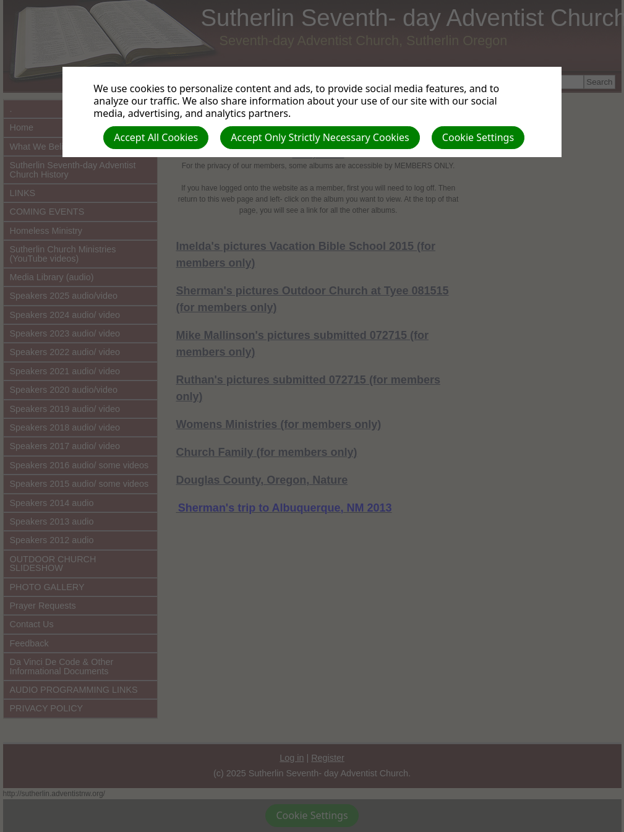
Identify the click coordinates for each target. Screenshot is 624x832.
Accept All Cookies (156, 137)
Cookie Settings (478, 137)
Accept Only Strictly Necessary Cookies (320, 137)
